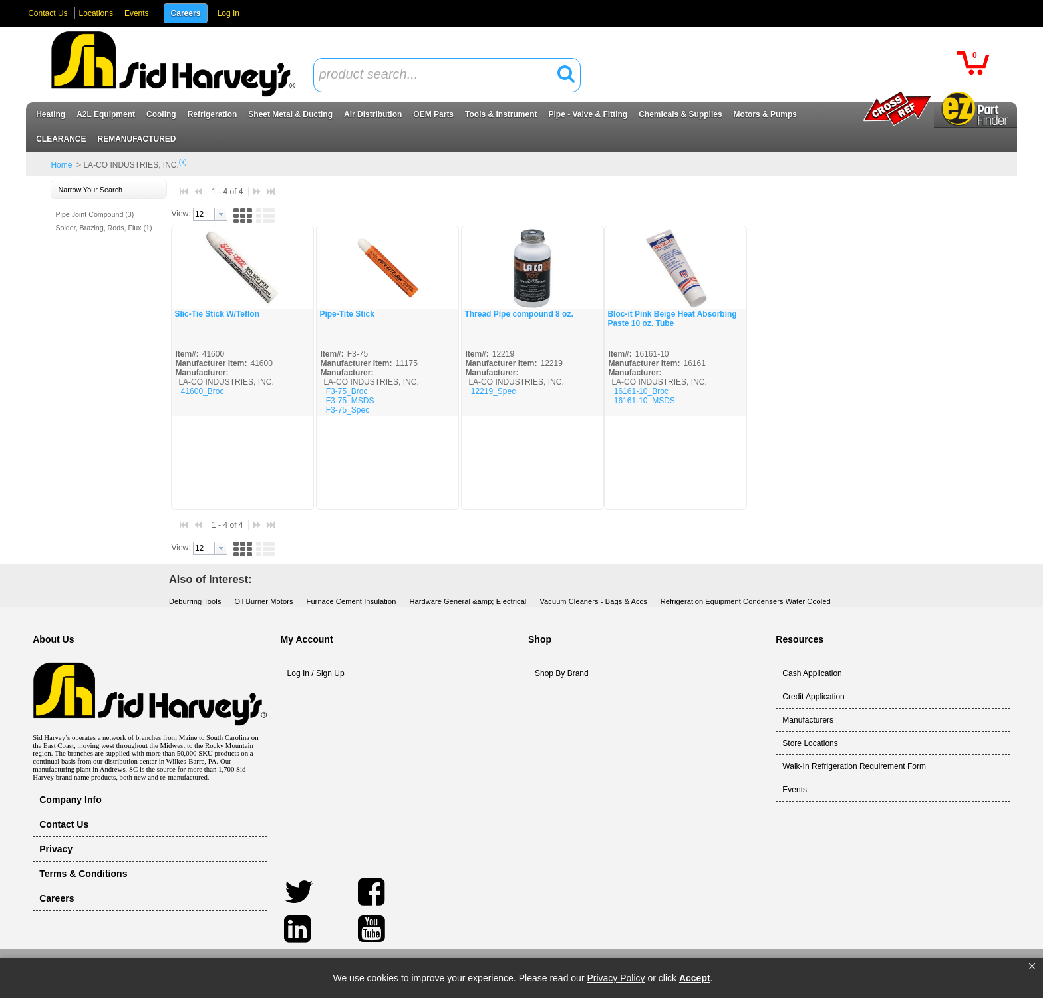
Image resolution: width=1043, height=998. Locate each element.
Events (136, 13)
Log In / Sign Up (316, 673)
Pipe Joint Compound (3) (94, 214)
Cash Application (811, 673)
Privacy (56, 849)
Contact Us (47, 13)
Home (61, 165)
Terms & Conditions (83, 873)
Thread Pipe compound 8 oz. (518, 314)
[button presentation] (221, 214)
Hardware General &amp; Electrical (467, 601)
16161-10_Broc (641, 391)
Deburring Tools (195, 601)
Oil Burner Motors (264, 601)
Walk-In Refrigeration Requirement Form (854, 766)
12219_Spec (493, 391)
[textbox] (440, 75)
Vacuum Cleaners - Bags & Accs (593, 601)
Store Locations (809, 743)
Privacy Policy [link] (616, 978)
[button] (1032, 966)
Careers (186, 13)
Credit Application (813, 696)
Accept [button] (694, 978)
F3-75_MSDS (350, 400)
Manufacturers (807, 720)
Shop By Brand (562, 673)
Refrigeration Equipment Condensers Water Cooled (746, 601)
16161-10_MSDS (644, 400)
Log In (228, 13)
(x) (183, 162)
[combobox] (447, 75)
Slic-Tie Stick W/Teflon (216, 314)
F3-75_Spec (347, 410)
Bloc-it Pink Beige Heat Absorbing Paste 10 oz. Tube (671, 318)
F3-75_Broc (347, 391)
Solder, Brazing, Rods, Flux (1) (103, 228)
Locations (96, 13)
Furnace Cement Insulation (351, 601)
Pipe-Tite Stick (346, 314)
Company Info (70, 799)
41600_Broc (202, 391)
